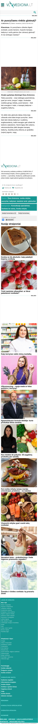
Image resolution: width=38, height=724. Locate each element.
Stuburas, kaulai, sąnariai (7, 615)
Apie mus (12, 719)
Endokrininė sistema (6, 610)
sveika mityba (25, 198)
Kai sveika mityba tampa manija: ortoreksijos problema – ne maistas (16, 490)
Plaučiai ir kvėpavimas (7, 606)
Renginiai (4, 700)
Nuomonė (4, 715)
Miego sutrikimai (5, 655)
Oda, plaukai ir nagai (6, 621)
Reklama (34, 15)
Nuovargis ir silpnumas (7, 657)
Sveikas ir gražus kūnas (9, 687)
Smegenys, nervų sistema (8, 612)
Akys (2, 626)
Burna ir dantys (5, 630)
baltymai (12, 201)
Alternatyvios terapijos (8, 682)
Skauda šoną (4, 650)
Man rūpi (4, 602)
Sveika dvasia (5, 693)
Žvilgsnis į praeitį (6, 670)
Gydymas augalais (7, 680)
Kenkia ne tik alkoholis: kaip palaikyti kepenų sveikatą (17, 258)
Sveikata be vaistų (8, 209)
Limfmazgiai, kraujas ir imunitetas (10, 622)
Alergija (3, 641)
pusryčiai (5, 201)
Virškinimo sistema (6, 608)
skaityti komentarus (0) (9, 213)
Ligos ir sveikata (7, 600)
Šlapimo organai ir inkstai (7, 613)
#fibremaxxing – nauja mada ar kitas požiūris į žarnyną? (16, 387)
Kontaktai (4, 721)
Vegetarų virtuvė (6, 689)
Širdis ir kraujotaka (6, 605)
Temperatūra (4, 646)
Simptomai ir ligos (7, 638)
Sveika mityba (21, 209)
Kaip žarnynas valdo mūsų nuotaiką (16, 354)
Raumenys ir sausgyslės (7, 617)
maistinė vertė (22, 201)
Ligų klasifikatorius (25, 719)
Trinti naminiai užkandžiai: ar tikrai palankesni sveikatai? (15, 292)
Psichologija (5, 666)
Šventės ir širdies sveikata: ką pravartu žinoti (17, 592)
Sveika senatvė (6, 672)
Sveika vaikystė (6, 668)
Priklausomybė (5, 653)
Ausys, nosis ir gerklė (6, 628)
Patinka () (7, 188)
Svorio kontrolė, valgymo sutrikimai (10, 651)
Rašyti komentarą (23, 213)
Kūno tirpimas (4, 648)
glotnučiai (32, 201)
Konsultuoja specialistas (20, 206)
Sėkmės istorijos (6, 696)
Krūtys (2, 624)
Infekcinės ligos (5, 658)
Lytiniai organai (5, 619)
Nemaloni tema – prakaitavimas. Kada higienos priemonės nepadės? (17, 558)
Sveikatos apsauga (8, 710)
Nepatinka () (18, 188)
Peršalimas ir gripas (6, 644)
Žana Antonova (13, 198)
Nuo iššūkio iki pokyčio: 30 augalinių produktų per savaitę (16, 456)
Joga (2, 691)
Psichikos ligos (5, 631)
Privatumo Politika (17, 721)
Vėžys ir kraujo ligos (6, 642)
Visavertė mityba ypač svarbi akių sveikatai (15, 524)
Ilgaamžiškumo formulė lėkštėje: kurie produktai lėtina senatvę (17, 421)
